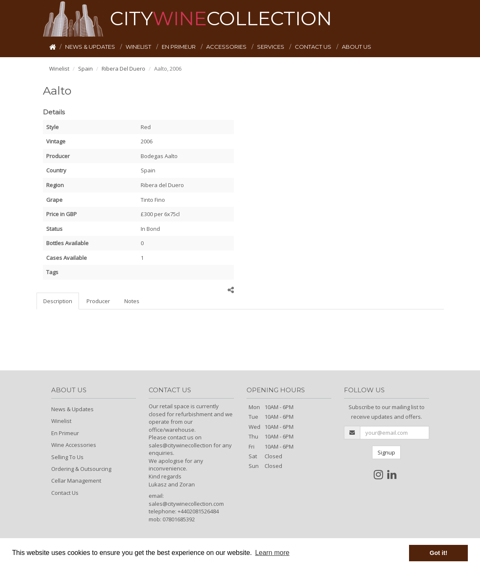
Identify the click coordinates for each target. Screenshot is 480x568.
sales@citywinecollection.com (186, 503)
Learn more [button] (272, 552)
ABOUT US (356, 46)
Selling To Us (67, 457)
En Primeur (65, 433)
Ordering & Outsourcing (81, 469)
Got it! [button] (438, 553)
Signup (386, 452)
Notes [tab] (131, 301)
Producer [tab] (98, 301)
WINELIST (139, 46)
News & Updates (72, 409)
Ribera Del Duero (123, 68)
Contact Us (65, 493)
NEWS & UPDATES (90, 46)
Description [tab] (57, 301)
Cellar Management (76, 480)
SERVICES (271, 46)
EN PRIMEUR (179, 46)
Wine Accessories (73, 445)
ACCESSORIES (227, 46)
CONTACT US (314, 46)
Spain (85, 68)
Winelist (59, 68)
